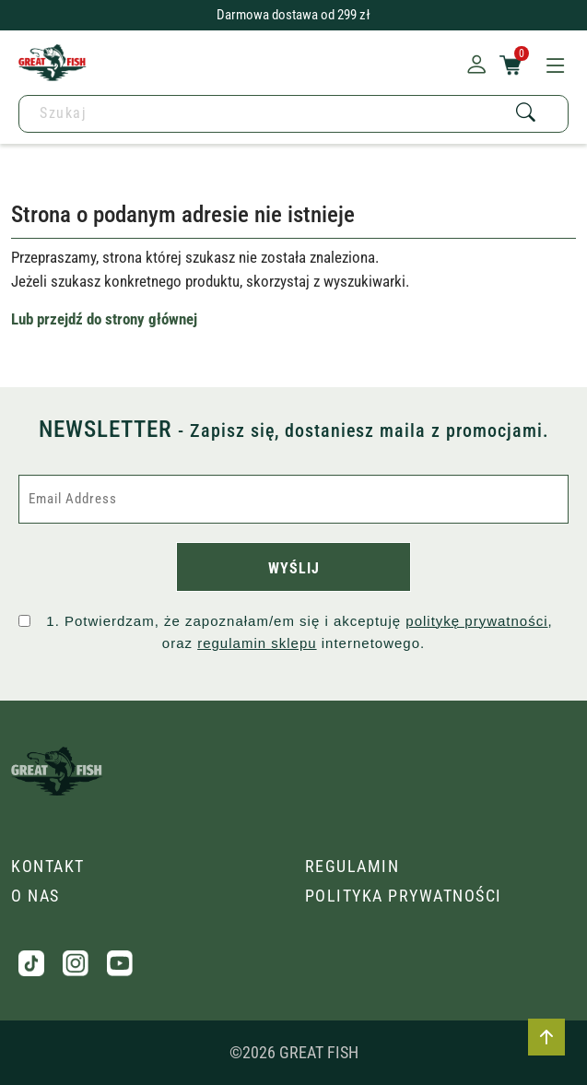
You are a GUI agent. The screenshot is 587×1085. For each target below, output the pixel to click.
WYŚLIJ (294, 568)
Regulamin (352, 866)
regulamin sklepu (256, 643)
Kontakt (48, 866)
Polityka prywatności (403, 895)
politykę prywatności (476, 621)
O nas (35, 895)
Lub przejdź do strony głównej (104, 319)
